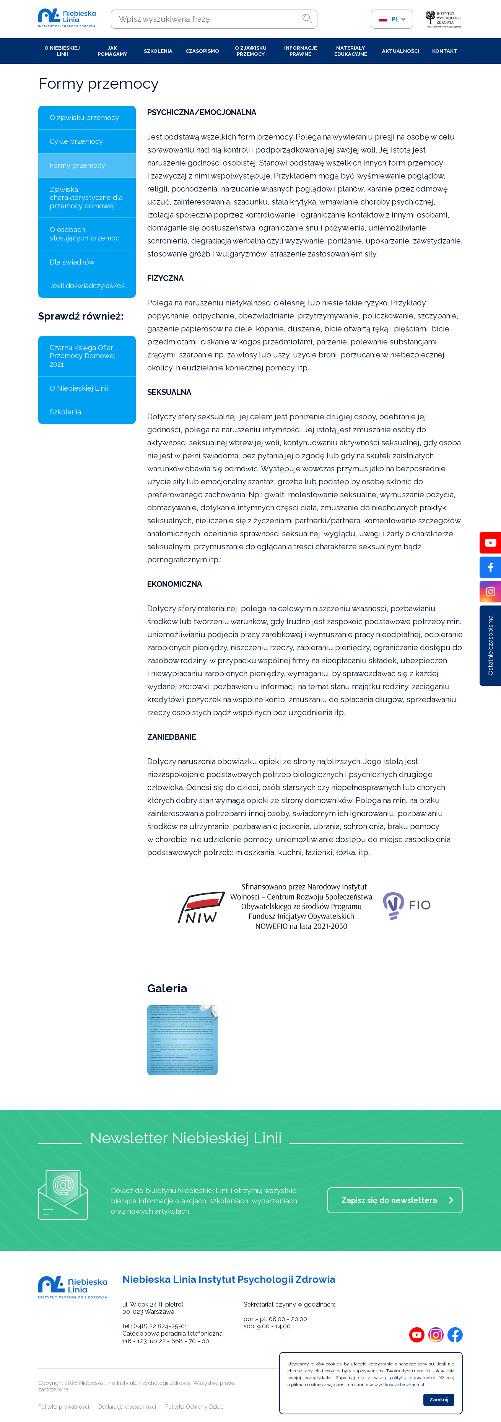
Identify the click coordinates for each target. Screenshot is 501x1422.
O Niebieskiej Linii (62, 51)
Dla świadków (72, 262)
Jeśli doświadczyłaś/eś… (88, 286)
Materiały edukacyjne (350, 51)
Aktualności (400, 51)
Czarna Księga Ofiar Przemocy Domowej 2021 (82, 356)
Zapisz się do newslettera (389, 1200)
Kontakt (444, 51)
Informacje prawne (300, 51)
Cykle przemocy (76, 141)
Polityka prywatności (63, 1407)
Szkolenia (158, 51)
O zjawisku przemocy (251, 51)
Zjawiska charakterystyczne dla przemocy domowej (86, 197)
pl (388, 19)
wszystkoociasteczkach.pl (396, 1384)
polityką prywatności (412, 1377)
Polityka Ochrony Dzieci (194, 1407)
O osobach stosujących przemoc (84, 234)
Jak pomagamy (112, 51)
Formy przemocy (77, 165)
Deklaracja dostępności (127, 1407)
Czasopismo (202, 51)
